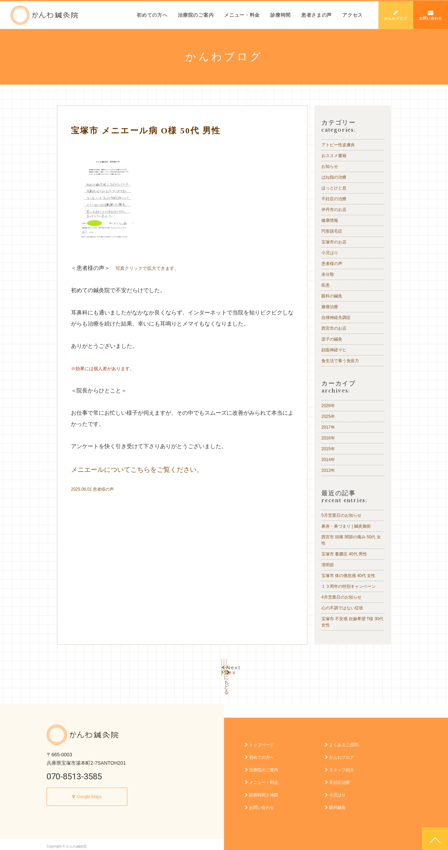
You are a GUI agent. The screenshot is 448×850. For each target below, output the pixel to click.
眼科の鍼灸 (331, 296)
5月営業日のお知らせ (341, 515)
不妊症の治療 (333, 198)
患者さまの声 (316, 15)
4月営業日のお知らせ (341, 597)
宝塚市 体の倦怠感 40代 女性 (348, 575)
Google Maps (89, 793)
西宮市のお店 (333, 328)
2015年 (328, 448)
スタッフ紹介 (339, 766)
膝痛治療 (329, 306)
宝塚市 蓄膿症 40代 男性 (344, 554)
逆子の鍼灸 (331, 339)
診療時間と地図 (261, 791)
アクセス (352, 15)
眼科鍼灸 (335, 804)
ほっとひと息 (333, 188)
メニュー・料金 (242, 15)
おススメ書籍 (333, 155)
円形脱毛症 (331, 231)
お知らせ (329, 166)
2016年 (328, 438)
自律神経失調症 (336, 317)
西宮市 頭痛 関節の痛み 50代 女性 (351, 540)
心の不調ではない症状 (342, 608)
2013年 (328, 470)
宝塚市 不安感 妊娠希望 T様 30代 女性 (352, 621)
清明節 (327, 564)
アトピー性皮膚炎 (338, 144)
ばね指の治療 (333, 177)
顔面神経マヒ (333, 350)
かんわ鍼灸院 (44, 15)
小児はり (329, 252)
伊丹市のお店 (333, 209)
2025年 (328, 416)
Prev (179, 666)
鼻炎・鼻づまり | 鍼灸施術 (346, 526)
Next (269, 666)
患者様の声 (103, 489)
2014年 (328, 459)
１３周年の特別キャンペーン (348, 586)
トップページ (259, 741)
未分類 (327, 274)
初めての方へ (152, 15)
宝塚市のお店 (333, 242)
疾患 (325, 285)
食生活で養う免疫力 (340, 360)
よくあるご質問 (341, 741)
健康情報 (329, 220)
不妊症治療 (337, 779)
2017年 (328, 427)
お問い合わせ (430, 15)
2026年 (328, 405)
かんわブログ (395, 15)
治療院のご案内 (196, 15)
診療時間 (280, 15)
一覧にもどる (224, 666)
